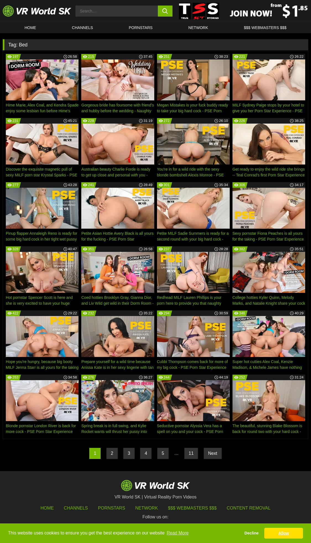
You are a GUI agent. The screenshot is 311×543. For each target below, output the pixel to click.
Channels (82, 27)
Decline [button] (251, 533)
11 (191, 453)
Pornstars (141, 27)
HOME (30, 27)
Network (198, 27)
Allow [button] (283, 533)
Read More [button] (178, 533)
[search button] (165, 11)
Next (212, 453)
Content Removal (249, 508)
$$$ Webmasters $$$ (192, 508)
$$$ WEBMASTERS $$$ (265, 27)
